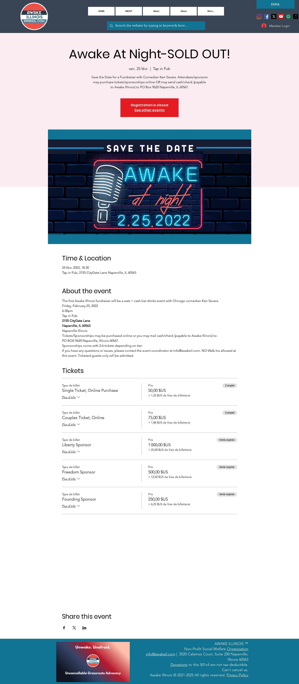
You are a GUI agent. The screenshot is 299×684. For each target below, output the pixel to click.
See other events (149, 110)
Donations (178, 664)
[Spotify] (288, 16)
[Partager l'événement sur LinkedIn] (84, 627)
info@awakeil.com (160, 654)
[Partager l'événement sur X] (74, 627)
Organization (237, 649)
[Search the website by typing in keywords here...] (155, 25)
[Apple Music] (295, 16)
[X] (273, 16)
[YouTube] (281, 16)
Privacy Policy (237, 675)
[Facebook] (266, 16)
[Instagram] (259, 16)
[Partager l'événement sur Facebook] (64, 627)
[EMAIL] (275, 4)
